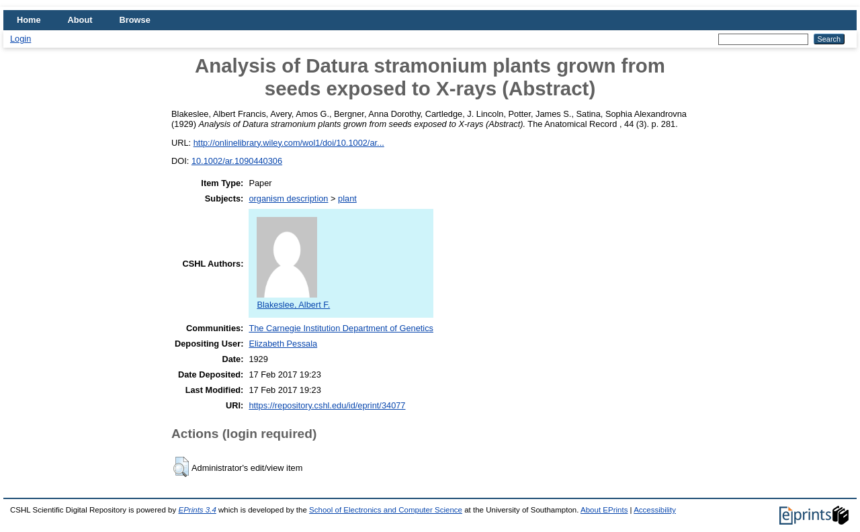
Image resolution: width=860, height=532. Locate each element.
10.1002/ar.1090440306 (236, 161)
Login (20, 39)
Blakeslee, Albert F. (293, 300)
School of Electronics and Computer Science (385, 510)
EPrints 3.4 (197, 510)
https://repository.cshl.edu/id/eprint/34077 (327, 405)
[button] (181, 467)
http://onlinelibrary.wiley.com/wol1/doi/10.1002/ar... (289, 143)
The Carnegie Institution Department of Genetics (341, 328)
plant (347, 198)
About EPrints (604, 510)
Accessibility (655, 510)
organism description (288, 198)
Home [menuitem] (29, 20)
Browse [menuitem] (135, 20)
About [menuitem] (80, 20)
